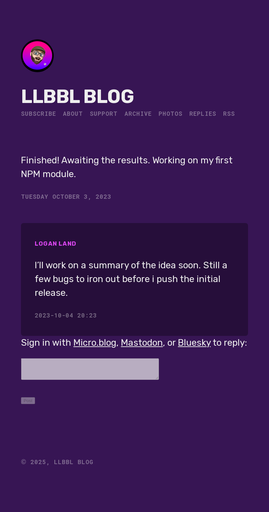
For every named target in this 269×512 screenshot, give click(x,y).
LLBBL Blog (77, 96)
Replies (202, 113)
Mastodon (142, 342)
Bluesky (194, 342)
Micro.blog (94, 342)
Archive (138, 113)
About (73, 113)
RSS (229, 113)
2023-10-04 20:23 (66, 315)
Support (104, 113)
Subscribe (38, 113)
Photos (171, 113)
